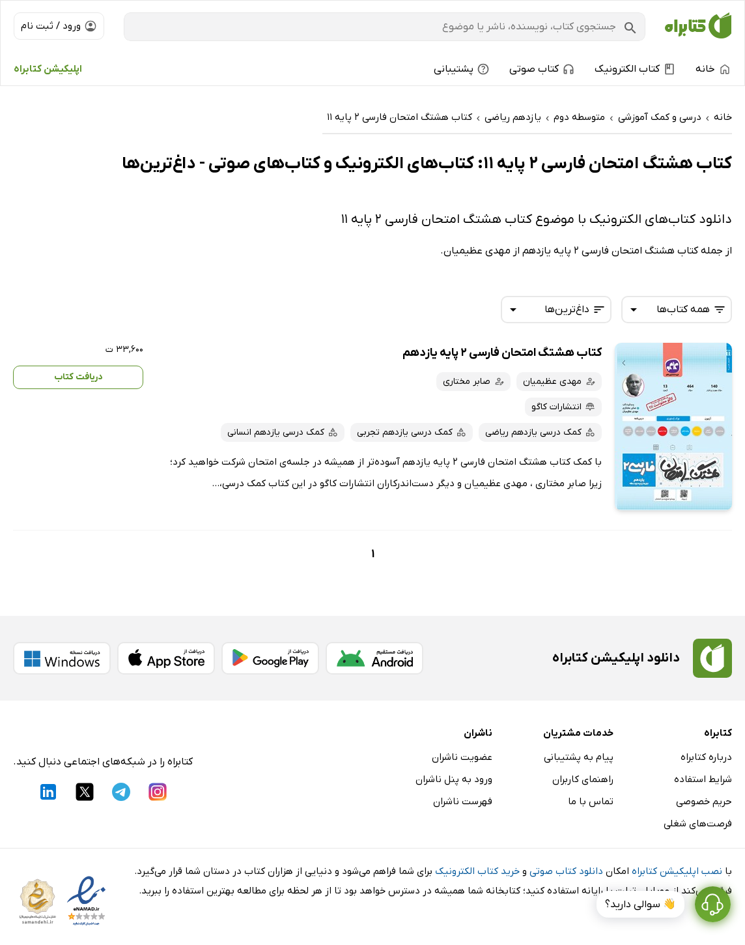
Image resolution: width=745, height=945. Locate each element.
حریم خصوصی (704, 801)
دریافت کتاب (78, 377)
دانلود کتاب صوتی (566, 871)
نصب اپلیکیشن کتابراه (677, 871)
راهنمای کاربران (582, 779)
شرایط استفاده (703, 779)
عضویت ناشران (462, 757)
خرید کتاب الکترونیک (477, 871)
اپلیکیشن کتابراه (48, 69)
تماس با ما (590, 801)
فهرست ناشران (462, 801)
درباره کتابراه (706, 757)
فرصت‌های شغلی (698, 823)
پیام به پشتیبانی (578, 757)
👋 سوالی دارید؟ (640, 904)
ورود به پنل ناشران (453, 779)
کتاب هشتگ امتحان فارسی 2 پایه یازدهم (502, 352)
